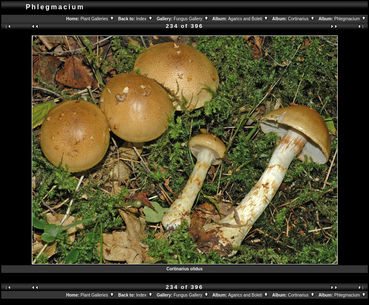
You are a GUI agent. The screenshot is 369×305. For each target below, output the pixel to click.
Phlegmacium (350, 18)
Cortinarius (301, 18)
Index (144, 18)
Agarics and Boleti (248, 18)
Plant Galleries (97, 18)
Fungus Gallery (191, 18)
